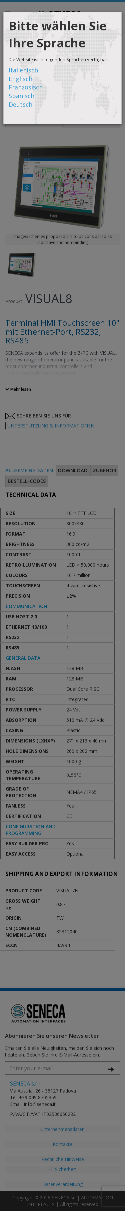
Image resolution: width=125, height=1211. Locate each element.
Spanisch (21, 96)
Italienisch (23, 70)
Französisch (26, 87)
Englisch (20, 79)
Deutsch (20, 104)
